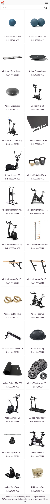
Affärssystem (7, 499)
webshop (19, 499)
